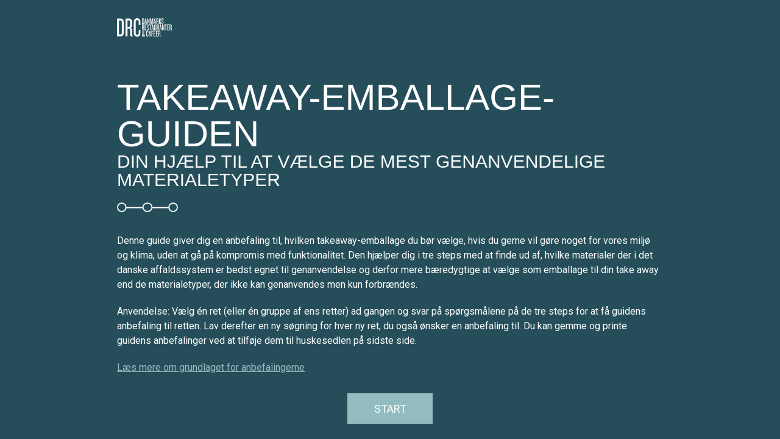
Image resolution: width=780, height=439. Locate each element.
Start (390, 408)
